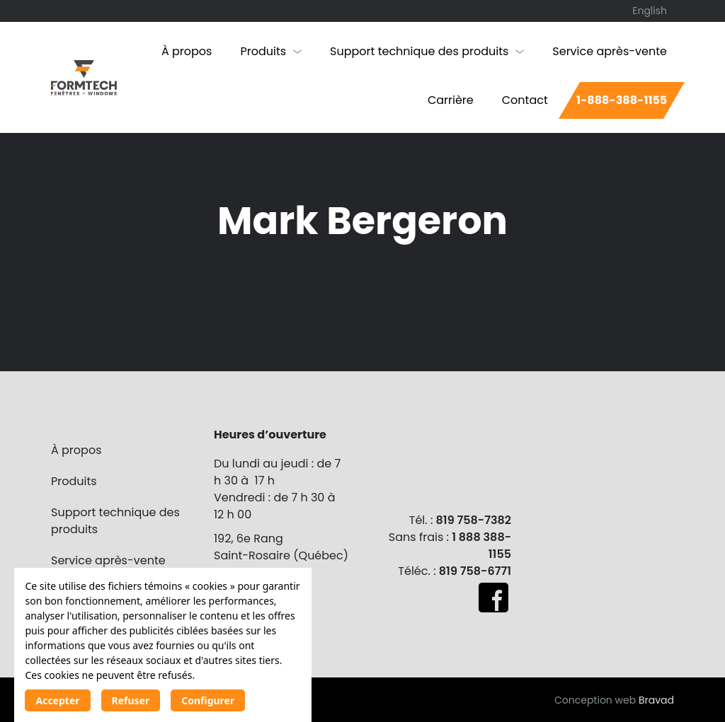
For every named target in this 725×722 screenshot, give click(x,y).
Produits (263, 51)
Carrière (451, 100)
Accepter (57, 700)
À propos (186, 51)
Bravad (656, 700)
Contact (525, 100)
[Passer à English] (649, 11)
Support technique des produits (419, 51)
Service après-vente (609, 51)
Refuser (131, 700)
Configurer (207, 700)
